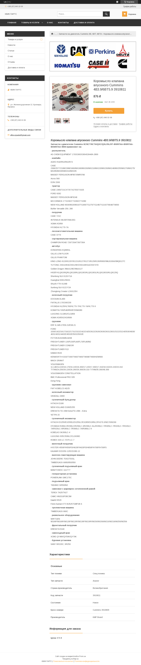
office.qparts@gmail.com (20, 135)
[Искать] (106, 14)
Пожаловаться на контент (63, 661)
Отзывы (11, 62)
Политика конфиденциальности (86, 661)
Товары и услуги (30, 23)
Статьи (11, 51)
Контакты (63, 23)
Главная (11, 23)
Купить (109, 111)
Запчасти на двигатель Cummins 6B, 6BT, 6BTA (80, 34)
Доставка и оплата (84, 23)
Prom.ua (82, 656)
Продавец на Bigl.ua (70, 659)
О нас (50, 23)
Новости (11, 45)
